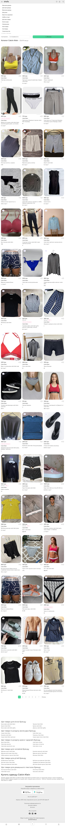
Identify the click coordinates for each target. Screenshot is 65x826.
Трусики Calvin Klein (38, 724)
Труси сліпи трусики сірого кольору (31, 568)
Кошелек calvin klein (6, 735)
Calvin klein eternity (6, 744)
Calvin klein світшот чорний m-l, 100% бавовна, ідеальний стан (31, 202)
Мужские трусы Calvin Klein (8, 751)
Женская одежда (6, 5)
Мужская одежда (6, 10)
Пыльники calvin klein (38, 771)
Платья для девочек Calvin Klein (9, 764)
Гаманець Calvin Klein (38, 735)
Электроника (5, 24)
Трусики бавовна (26, 405)
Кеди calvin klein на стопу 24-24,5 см (53, 488)
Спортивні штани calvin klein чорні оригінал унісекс (31, 243)
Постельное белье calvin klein (8, 769)
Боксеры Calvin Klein (38, 755)
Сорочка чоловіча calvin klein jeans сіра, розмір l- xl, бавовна (52, 529)
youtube (35, 813)
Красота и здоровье (7, 15)
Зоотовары (5, 29)
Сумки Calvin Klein (5, 733)
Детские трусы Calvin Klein (8, 762)
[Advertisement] (32, 710)
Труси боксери (47, 366)
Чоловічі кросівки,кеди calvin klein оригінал (9, 406)
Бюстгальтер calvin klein (7, 242)
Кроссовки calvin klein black (8, 724)
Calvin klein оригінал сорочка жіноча (53, 242)
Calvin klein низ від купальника (30, 282)
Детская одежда (6, 7)
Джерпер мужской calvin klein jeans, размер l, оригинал (10, 448)
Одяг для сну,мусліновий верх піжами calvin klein (32, 80)
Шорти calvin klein (48, 163)
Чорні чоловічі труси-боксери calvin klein (31, 650)
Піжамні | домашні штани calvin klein (53, 324)
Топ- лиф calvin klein (49, 568)
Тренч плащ (47, 650)
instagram (32, 813)
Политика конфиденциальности (32, 803)
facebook (30, 813)
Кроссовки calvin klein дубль (8, 728)
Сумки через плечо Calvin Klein (41, 737)
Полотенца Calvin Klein (38, 769)
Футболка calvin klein (6, 322)
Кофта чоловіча (5, 489)
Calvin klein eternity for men (8, 746)
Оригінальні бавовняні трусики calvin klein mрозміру (31, 121)
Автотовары (5, 26)
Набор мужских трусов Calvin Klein (10, 755)
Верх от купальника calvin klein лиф (10, 366)
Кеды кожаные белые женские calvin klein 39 (31, 691)
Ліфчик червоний (48, 80)
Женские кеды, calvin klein (29, 609)
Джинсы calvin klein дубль (39, 728)
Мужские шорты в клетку (28, 163)
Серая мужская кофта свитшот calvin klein (53, 283)
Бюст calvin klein (26, 529)
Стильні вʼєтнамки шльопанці (51, 445)
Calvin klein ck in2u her (38, 744)
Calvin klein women (37, 742)
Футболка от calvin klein (7, 690)
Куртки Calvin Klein (5, 726)
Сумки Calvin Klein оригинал (8, 737)
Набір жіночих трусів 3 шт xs (8, 201)
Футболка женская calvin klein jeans (10, 528)
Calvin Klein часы (37, 733)
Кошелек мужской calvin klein (40, 751)
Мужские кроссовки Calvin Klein (9, 753)
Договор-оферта (32, 805)
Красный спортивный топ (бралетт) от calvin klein (53, 406)
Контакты (32, 807)
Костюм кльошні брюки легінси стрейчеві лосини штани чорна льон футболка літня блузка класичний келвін (10, 569)
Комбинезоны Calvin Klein (7, 760)
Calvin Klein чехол (5, 771)
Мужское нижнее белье (7, 282)
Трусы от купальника (49, 611)
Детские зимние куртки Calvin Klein (42, 764)
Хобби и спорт (6, 17)
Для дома (4, 12)
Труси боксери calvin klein (29, 488)
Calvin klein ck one (37, 746)
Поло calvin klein (26, 366)
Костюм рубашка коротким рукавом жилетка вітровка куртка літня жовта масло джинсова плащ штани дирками (54, 691)
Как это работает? (32, 796)
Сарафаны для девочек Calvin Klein (42, 762)
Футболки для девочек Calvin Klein (41, 760)
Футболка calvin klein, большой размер (32, 445)
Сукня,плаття (47, 201)
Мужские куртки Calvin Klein (40, 753)
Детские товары (6, 19)
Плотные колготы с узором (8, 163)
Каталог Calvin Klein (6, 33)
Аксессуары (5, 22)
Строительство (6, 31)
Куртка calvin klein (37, 726)
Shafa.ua (34, 819)
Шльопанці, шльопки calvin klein (9, 650)
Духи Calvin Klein (5, 742)
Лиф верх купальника (6, 80)
